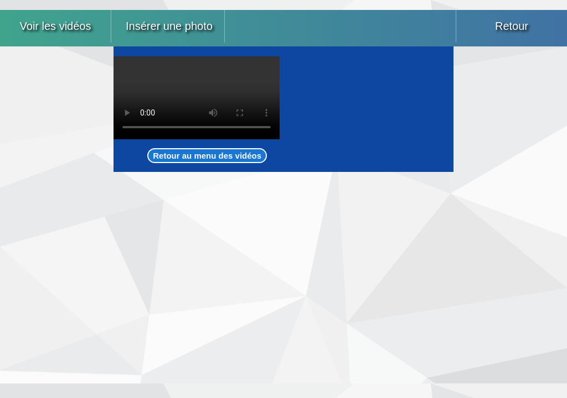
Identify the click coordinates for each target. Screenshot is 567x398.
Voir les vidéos (55, 26)
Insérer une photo (169, 26)
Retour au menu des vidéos (207, 155)
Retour (511, 26)
